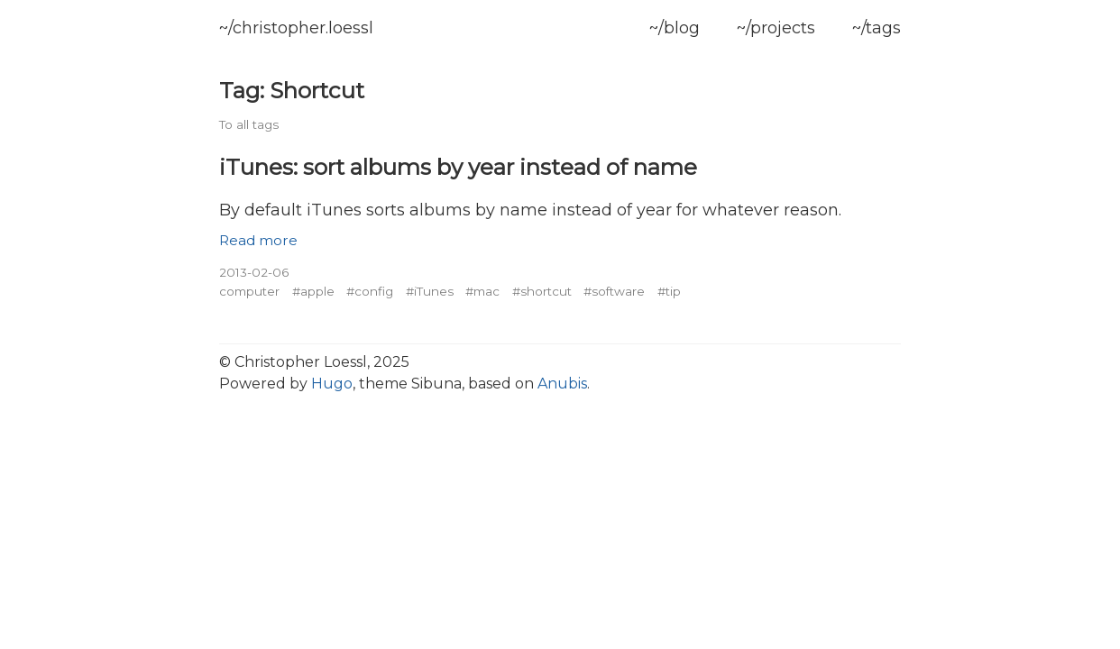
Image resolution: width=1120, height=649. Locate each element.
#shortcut (542, 291)
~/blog (674, 28)
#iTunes (430, 291)
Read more (258, 240)
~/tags (876, 28)
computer (249, 291)
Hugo (332, 383)
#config (369, 291)
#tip (669, 291)
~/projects (776, 28)
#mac (482, 291)
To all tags (249, 124)
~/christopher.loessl (296, 28)
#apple (313, 291)
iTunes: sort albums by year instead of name (458, 166)
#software (614, 291)
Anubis (562, 383)
